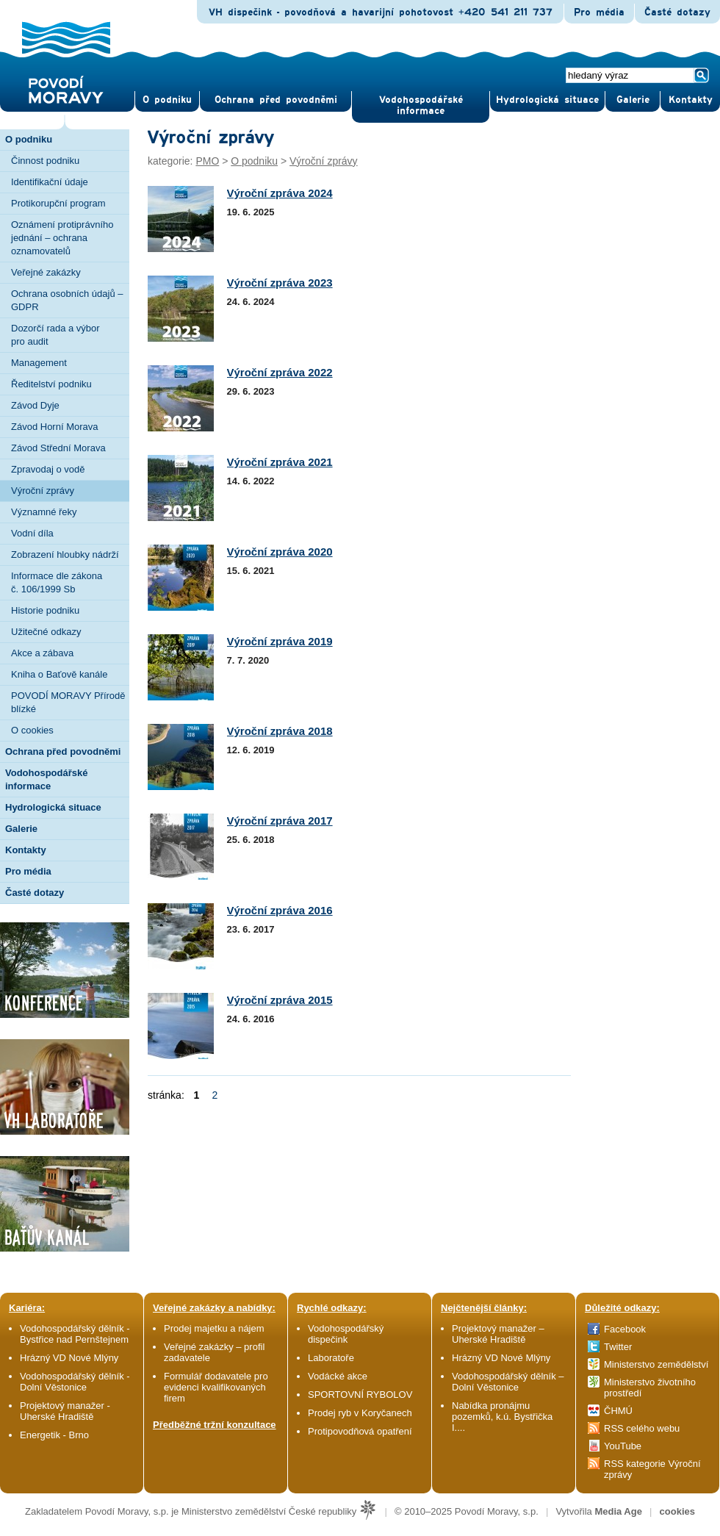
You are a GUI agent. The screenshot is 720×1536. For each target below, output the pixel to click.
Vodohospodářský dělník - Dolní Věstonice (75, 1382)
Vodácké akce (337, 1376)
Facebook (625, 1329)
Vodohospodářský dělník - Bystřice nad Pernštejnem (75, 1334)
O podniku (254, 161)
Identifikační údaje (49, 181)
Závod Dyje (35, 405)
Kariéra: (27, 1307)
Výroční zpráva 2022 (280, 372)
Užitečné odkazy (46, 631)
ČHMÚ (618, 1410)
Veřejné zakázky (46, 272)
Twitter (618, 1346)
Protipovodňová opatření (360, 1431)
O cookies (32, 730)
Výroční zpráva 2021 (280, 462)
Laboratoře (331, 1357)
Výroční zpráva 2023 (280, 282)
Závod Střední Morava (58, 447)
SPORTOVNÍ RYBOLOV (360, 1394)
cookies (677, 1511)
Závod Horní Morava (54, 426)
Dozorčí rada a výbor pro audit (55, 335)
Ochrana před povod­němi (276, 100)
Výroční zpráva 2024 (280, 193)
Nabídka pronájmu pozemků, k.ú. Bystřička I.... (502, 1416)
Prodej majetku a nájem (214, 1328)
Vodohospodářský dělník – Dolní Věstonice (508, 1382)
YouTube (622, 1445)
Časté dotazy (677, 12)
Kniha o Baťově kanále (59, 674)
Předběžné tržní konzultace (214, 1424)
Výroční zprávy (42, 490)
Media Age (618, 1511)
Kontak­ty (691, 100)
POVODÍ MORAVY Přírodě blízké (68, 702)
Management (39, 362)
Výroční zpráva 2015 (280, 1000)
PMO (207, 161)
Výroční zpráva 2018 (280, 731)
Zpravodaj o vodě (47, 469)
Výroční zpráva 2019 (280, 641)
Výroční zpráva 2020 (280, 551)
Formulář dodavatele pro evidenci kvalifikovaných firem (216, 1387)
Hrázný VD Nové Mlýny (69, 1357)
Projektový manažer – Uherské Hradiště (498, 1334)
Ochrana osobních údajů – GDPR (67, 300)
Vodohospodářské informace (421, 105)
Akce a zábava (42, 652)
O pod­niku (167, 100)
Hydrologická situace (547, 100)
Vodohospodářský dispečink (346, 1334)
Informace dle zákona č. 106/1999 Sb (56, 582)
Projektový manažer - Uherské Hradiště (65, 1411)
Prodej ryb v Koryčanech (360, 1412)
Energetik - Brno (54, 1434)
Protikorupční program (58, 203)
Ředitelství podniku (51, 384)
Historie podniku (45, 610)
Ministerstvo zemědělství (656, 1364)
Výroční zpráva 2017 (280, 820)
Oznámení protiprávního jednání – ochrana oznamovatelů (62, 237)
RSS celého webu (642, 1428)
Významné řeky (44, 511)
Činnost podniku (45, 160)
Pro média (599, 12)
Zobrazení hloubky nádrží (65, 554)
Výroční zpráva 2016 (280, 910)
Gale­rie (632, 100)
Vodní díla (32, 533)
